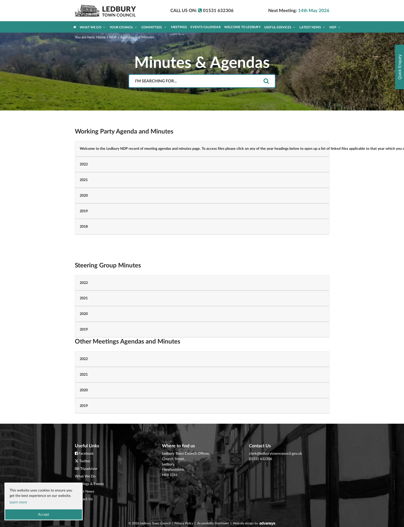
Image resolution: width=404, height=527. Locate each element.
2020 (84, 195)
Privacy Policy (183, 523)
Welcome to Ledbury (242, 27)
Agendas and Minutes (137, 37)
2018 (84, 226)
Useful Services (279, 27)
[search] (266, 81)
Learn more (18, 502)
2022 (84, 164)
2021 (84, 180)
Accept (43, 514)
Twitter (84, 461)
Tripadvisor (88, 469)
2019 (84, 211)
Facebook (86, 453)
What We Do (92, 27)
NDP (334, 27)
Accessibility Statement (213, 523)
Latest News (312, 27)
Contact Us (84, 499)
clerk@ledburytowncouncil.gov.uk (275, 453)
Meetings (179, 27)
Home (101, 37)
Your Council (123, 27)
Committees (153, 27)
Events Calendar (205, 27)
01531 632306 (260, 459)
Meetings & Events (89, 484)
